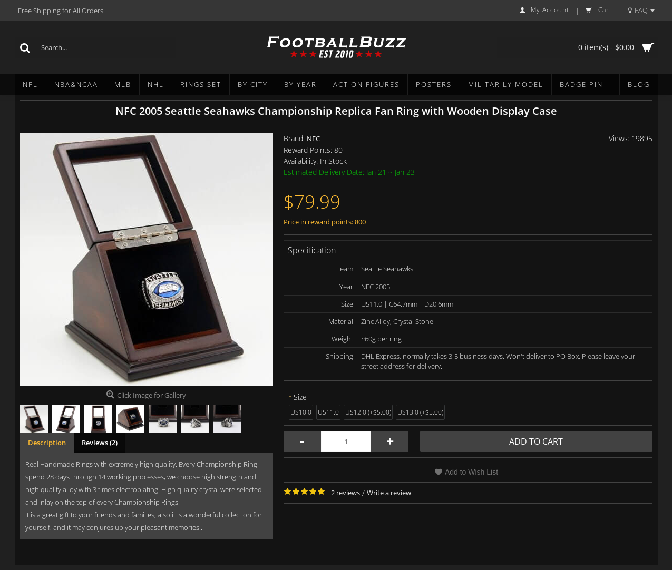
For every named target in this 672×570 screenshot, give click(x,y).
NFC (313, 138)
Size (300, 397)
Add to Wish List (471, 472)
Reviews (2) (100, 442)
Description (47, 442)
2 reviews (345, 492)
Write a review (389, 492)
